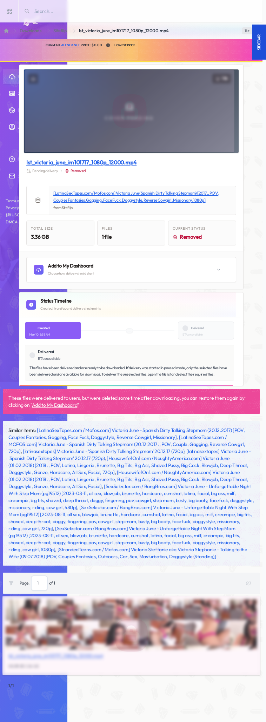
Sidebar (258, 42)
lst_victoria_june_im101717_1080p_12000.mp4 (81, 162)
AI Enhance (70, 45)
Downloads (30, 30)
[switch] (247, 30)
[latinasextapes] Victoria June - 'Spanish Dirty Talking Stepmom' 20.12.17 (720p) (103, 451)
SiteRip (60, 30)
